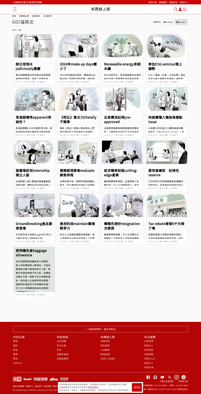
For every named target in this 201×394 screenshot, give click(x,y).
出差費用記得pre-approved (117, 119)
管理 (15, 354)
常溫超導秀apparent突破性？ (33, 119)
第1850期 (119, 241)
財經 (15, 349)
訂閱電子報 (183, 381)
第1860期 (75, 188)
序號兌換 (148, 367)
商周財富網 (62, 354)
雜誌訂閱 (153, 2)
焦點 (15, 341)
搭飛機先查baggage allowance (31, 252)
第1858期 (119, 188)
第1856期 (163, 188)
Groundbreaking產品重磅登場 (34, 225)
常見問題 (48, 386)
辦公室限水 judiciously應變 (28, 66)
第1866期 (119, 135)
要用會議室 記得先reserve (163, 172)
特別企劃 (61, 345)
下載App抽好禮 (166, 381)
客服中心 (184, 2)
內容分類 (19, 337)
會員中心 (148, 363)
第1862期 (31, 188)
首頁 (14, 16)
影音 (59, 349)
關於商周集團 (19, 386)
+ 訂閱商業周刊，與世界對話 (100, 329)
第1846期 (31, 294)
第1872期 (163, 82)
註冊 (185, 10)
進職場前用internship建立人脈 (33, 172)
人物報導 (105, 349)
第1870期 (31, 135)
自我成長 (36, 16)
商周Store (149, 358)
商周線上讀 (24, 16)
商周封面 (105, 341)
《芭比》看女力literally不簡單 (78, 119)
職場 (15, 358)
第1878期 (31, 82)
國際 (15, 345)
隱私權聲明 (93, 387)
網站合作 (39, 386)
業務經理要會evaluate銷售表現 (77, 172)
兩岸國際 (105, 345)
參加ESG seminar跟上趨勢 (165, 66)
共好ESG (17, 363)
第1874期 (119, 82)
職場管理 (105, 354)
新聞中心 (30, 386)
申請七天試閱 (107, 358)
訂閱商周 (148, 341)
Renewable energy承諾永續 (122, 66)
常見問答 (148, 349)
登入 (185, 8)
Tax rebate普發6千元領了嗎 (166, 225)
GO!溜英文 (47, 16)
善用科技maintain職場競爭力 (77, 225)
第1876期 (75, 82)
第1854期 (31, 241)
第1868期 (75, 135)
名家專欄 (61, 341)
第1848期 (163, 241)
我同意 (137, 387)
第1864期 (163, 135)
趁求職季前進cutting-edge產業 (121, 172)
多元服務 (150, 337)
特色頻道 (62, 337)
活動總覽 (148, 354)
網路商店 (173, 2)
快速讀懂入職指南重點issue (165, 119)
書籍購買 (163, 2)
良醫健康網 (62, 358)
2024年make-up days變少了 (78, 66)
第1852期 (75, 241)
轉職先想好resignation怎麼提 (122, 225)
